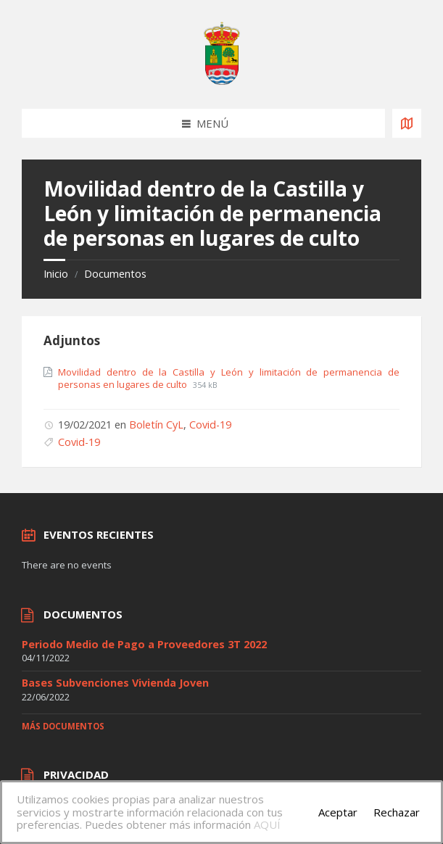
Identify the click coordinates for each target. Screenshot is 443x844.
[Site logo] (222, 80)
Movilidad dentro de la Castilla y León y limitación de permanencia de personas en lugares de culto (228, 378)
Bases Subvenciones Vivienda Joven (115, 683)
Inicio (56, 274)
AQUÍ (267, 824)
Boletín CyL (156, 424)
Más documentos (63, 726)
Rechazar (396, 812)
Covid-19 (210, 424)
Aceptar (337, 812)
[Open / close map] (406, 123)
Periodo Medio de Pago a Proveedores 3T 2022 (144, 644)
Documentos (115, 274)
